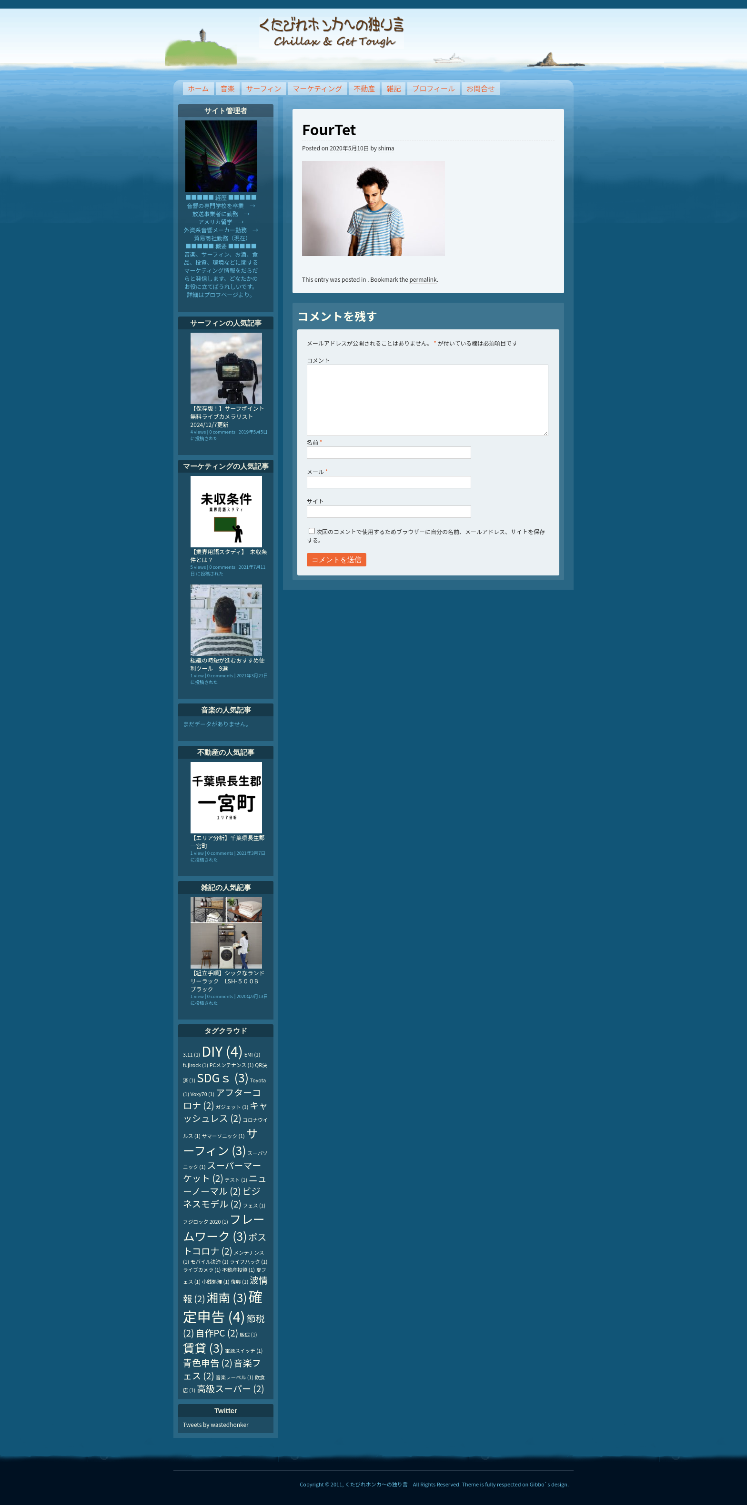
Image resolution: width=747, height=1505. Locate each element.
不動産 (364, 88)
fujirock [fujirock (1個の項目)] (195, 1065)
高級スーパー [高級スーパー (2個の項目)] (230, 1388)
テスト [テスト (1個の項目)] (236, 1179)
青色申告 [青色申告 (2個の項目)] (207, 1362)
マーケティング (317, 88)
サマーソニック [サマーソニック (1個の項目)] (223, 1135)
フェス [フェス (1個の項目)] (254, 1205)
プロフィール (433, 88)
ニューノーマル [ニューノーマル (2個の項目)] (225, 1184)
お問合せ (480, 88)
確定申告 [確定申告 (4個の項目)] (222, 1306)
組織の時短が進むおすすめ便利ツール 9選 (228, 664)
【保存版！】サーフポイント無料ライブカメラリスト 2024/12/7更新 (227, 416)
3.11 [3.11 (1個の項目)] (191, 1054)
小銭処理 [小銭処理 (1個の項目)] (216, 1281)
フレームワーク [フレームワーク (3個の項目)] (224, 1227)
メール (317, 471)
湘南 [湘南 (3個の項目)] (226, 1297)
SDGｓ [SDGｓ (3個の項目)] (223, 1077)
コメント (318, 360)
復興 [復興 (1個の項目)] (239, 1281)
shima (386, 148)
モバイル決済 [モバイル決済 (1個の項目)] (209, 1261)
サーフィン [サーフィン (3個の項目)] (220, 1141)
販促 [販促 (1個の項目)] (248, 1334)
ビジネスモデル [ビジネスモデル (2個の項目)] (222, 1197)
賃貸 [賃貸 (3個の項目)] (203, 1347)
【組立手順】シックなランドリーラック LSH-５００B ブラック (228, 981)
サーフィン (264, 88)
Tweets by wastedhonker (216, 1424)
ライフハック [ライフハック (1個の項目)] (248, 1261)
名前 (314, 442)
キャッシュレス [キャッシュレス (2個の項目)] (225, 1111)
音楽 (228, 88)
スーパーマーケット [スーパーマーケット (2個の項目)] (222, 1171)
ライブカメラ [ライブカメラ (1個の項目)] (202, 1269)
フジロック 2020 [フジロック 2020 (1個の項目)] (205, 1221)
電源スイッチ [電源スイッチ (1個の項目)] (243, 1350)
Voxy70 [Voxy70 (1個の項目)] (202, 1094)
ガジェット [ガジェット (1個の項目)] (232, 1106)
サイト (315, 501)
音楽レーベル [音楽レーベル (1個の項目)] (234, 1377)
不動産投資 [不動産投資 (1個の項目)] (238, 1269)
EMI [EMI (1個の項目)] (252, 1054)
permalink (422, 279)
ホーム (198, 88)
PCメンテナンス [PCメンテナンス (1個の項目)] (232, 1065)
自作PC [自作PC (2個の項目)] (216, 1332)
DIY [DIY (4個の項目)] (222, 1050)
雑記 (393, 88)
